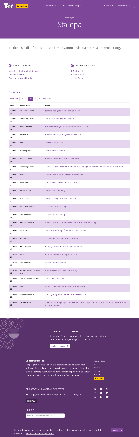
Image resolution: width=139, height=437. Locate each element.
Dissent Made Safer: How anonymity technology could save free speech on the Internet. (84, 166)
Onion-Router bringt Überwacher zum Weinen (66, 230)
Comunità (70, 6)
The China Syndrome (54, 278)
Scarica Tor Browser (124, 5)
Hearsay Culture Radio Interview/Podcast (63, 246)
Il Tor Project (77, 71)
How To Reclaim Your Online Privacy (61, 270)
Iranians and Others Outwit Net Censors (63, 158)
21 (35, 99)
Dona (82, 6)
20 (31, 99)
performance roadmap (55, 214)
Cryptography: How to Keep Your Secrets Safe (65, 294)
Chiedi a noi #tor (16, 74)
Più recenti (14, 99)
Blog (77, 6)
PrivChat (97, 374)
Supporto (61, 6)
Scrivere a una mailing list (20, 78)
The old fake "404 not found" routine (61, 238)
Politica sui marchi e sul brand (40, 433)
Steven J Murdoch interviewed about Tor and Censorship (70, 222)
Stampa (97, 371)
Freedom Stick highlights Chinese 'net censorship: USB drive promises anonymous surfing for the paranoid (85, 303)
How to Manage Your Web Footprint (61, 198)
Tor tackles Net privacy (55, 150)
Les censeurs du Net (54, 142)
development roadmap (55, 262)
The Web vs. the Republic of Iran (59, 118)
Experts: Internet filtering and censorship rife (65, 286)
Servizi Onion (77, 78)
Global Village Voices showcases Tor (61, 182)
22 (40, 99)
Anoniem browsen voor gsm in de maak (63, 254)
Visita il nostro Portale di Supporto (24, 71)
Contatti (97, 368)
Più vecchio (47, 99)
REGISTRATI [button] (31, 401)
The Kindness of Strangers (57, 206)
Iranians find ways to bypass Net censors (63, 134)
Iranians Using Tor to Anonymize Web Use (64, 110)
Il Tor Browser (77, 74)
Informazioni (51, 6)
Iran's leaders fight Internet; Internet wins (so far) (67, 126)
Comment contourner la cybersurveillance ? (65, 174)
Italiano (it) (108, 6)
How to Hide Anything (55, 190)
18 (22, 99)
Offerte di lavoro (100, 361)
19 (26, 99)
